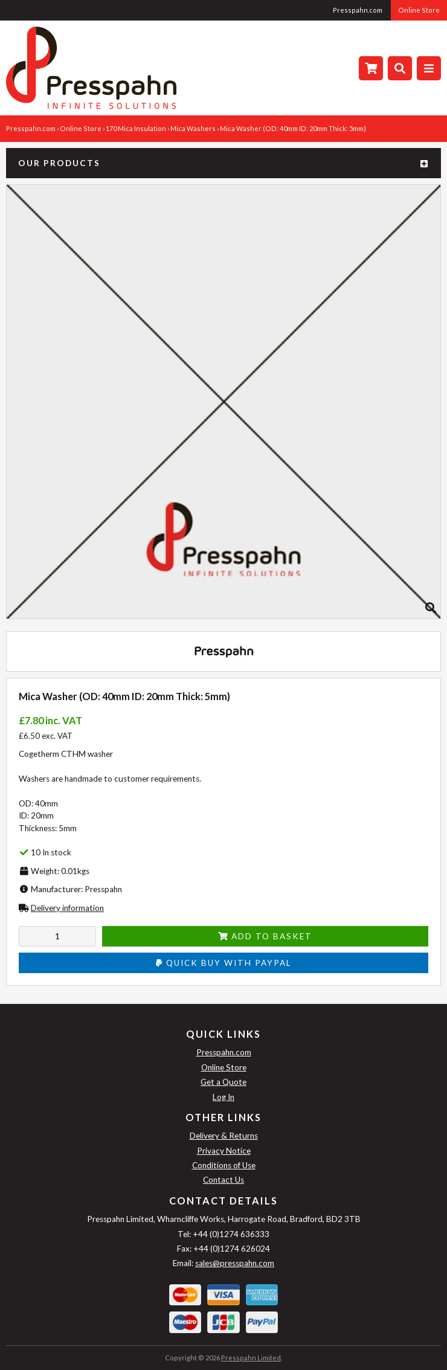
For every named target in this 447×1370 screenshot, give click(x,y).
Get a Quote (223, 1082)
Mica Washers (193, 128)
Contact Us (223, 1180)
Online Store (419, 10)
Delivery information (67, 908)
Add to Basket (265, 936)
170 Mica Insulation (136, 128)
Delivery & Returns (224, 1135)
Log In (223, 1097)
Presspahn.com (357, 10)
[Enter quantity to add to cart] (57, 936)
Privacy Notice (224, 1151)
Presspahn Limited (251, 1358)
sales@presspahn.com (234, 1263)
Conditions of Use (224, 1165)
